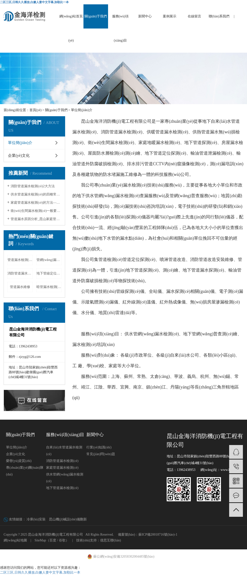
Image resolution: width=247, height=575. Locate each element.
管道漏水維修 (20, 287)
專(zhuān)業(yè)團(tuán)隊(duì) (24, 471)
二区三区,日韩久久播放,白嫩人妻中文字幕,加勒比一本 (34, 2)
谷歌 (62, 540)
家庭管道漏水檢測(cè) (62, 467)
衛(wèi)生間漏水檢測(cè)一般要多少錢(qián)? (36, 211)
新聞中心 (145, 16)
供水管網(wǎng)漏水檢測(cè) (64, 478)
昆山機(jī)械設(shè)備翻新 (68, 519)
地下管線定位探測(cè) (49, 273)
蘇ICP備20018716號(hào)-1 (157, 534)
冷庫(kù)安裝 (36, 519)
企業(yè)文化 (19, 155)
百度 (52, 540)
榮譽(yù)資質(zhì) (19, 461)
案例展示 (169, 16)
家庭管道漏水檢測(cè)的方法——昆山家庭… (36, 202)
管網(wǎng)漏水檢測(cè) (49, 260)
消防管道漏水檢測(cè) (20, 273)
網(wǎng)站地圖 (15, 540)
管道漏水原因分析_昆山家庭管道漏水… (36, 219)
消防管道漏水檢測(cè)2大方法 (33, 186)
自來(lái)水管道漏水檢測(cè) (64, 451)
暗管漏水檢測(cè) (49, 287)
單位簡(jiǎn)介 (20, 143)
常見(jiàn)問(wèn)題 (100, 454)
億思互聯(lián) (110, 540)
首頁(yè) (35, 110)
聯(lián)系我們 (219, 16)
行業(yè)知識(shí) (98, 447)
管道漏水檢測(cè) (20, 260)
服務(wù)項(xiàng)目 (120, 28)
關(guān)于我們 (95, 16)
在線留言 (194, 16)
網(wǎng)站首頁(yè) (71, 28)
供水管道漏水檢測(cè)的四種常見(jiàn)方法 (36, 194)
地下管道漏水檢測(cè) (62, 488)
